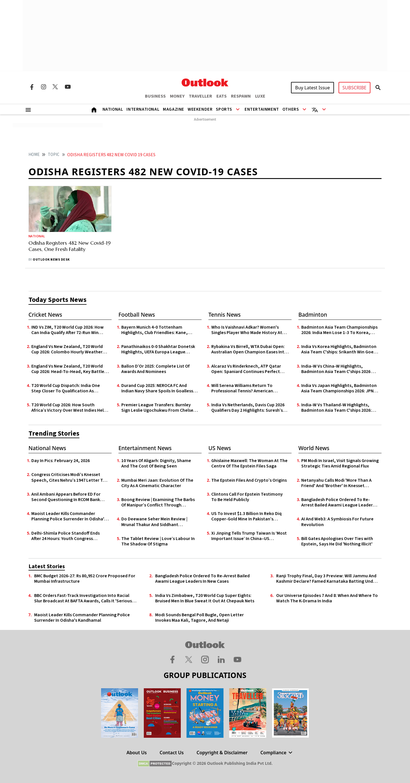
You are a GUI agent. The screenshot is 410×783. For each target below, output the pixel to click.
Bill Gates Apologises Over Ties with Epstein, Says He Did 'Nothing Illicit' (337, 541)
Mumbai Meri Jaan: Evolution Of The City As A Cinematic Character (157, 483)
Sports (224, 109)
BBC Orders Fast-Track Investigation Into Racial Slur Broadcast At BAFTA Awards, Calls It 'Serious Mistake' (83, 598)
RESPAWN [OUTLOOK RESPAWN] (241, 96)
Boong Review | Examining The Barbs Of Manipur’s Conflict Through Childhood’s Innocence (158, 502)
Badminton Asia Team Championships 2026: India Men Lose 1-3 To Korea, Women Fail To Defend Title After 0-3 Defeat (339, 330)
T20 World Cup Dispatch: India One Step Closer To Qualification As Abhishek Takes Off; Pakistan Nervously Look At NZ (65, 388)
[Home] (94, 109)
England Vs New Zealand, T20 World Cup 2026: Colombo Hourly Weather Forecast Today (67, 349)
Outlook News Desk (51, 259)
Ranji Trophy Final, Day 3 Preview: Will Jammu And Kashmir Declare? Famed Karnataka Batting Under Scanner (326, 578)
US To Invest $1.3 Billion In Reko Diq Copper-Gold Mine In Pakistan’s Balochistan (246, 516)
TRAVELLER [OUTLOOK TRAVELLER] (200, 96)
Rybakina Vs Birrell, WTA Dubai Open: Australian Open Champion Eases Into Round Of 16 (249, 349)
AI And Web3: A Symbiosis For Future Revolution (337, 521)
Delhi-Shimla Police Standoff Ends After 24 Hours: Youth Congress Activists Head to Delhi (65, 536)
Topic (54, 155)
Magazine (173, 109)
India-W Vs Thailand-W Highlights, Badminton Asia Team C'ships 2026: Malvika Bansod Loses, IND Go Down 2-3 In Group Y (339, 407)
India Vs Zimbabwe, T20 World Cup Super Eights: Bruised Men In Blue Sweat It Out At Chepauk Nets (204, 598)
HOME (34, 155)
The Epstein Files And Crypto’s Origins (249, 480)
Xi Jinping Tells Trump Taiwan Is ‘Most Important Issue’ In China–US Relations (249, 536)
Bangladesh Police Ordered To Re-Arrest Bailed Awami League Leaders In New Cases (338, 502)
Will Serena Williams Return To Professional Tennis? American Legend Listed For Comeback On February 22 (243, 388)
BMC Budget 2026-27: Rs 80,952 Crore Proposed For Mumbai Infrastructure (84, 578)
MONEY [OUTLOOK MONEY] (177, 96)
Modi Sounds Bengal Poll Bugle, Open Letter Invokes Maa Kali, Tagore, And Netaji (199, 617)
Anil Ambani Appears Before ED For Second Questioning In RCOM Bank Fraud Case (66, 497)
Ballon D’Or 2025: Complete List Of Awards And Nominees (155, 369)
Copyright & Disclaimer (221, 752)
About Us (136, 752)
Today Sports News (57, 300)
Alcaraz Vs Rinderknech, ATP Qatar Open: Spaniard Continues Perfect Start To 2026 (246, 369)
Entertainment (262, 109)
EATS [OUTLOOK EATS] (221, 96)
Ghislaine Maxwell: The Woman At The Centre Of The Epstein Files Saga (249, 463)
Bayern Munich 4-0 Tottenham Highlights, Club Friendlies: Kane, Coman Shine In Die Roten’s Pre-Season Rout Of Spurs (154, 330)
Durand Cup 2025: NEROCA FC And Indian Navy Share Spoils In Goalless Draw (157, 388)
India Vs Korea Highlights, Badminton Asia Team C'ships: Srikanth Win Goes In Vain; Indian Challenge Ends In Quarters (338, 349)
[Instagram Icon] (43, 87)
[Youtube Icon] (67, 87)
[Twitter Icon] (55, 87)
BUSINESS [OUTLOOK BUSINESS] (155, 96)
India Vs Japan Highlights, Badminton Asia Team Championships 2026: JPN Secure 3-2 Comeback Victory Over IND (339, 388)
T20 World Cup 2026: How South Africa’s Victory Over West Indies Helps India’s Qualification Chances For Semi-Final (69, 407)
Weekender (200, 109)
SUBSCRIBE (354, 88)
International (142, 109)
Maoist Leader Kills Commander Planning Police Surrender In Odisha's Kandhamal (68, 516)
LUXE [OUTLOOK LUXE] (260, 96)
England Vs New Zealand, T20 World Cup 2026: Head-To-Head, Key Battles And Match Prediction (68, 369)
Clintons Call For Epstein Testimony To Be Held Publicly (247, 497)
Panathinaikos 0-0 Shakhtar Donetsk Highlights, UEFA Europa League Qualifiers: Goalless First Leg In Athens (159, 349)
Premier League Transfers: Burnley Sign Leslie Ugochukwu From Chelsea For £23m (158, 407)
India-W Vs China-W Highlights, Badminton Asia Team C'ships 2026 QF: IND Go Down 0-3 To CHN (339, 369)
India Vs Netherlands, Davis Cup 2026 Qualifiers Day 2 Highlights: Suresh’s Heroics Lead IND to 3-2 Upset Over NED (247, 407)
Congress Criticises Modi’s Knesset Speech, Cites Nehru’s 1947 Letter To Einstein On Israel (68, 477)
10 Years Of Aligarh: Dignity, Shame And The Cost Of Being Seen (156, 463)
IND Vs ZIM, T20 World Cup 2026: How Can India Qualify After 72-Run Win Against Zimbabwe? (67, 330)
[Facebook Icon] (31, 87)
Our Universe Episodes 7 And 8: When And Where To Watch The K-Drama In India (327, 598)
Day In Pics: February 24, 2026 (60, 460)
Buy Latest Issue (312, 88)
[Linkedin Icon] (221, 659)
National (112, 109)
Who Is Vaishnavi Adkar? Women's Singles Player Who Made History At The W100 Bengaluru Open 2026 (246, 330)
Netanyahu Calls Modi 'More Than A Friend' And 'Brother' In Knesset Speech (336, 483)
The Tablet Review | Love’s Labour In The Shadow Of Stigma (158, 541)
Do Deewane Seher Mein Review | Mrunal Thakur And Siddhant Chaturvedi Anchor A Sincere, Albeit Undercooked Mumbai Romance (157, 521)
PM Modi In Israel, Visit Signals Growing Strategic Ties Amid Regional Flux (340, 463)
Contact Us (172, 752)
